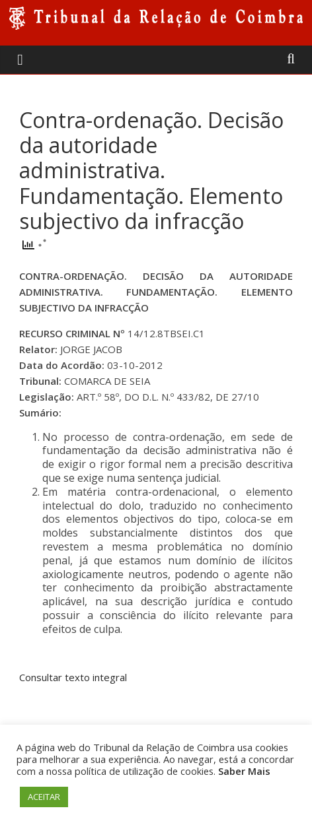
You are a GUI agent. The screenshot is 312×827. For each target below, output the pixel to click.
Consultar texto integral (73, 677)
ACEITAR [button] (44, 797)
